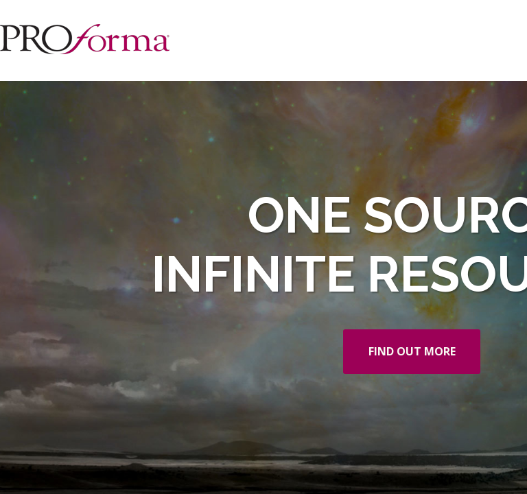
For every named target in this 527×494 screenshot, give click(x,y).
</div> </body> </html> (263, 247)
